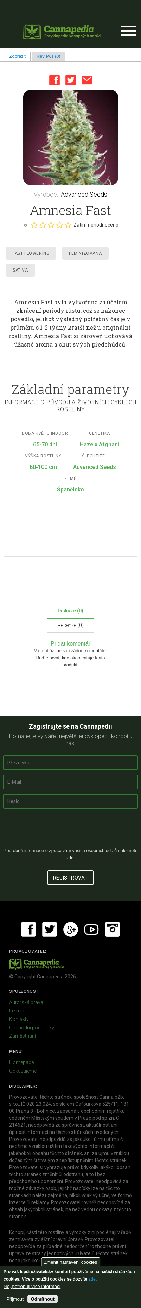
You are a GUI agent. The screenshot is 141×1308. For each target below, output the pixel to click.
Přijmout (15, 1299)
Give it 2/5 (42, 224)
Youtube (91, 929)
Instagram (112, 929)
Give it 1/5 (34, 224)
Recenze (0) (71, 625)
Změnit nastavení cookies (70, 1262)
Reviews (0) (48, 56)
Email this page (87, 80)
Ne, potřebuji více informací (32, 1286)
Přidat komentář (70, 644)
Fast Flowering (31, 253)
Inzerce (17, 1011)
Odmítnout (42, 1299)
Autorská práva (26, 1002)
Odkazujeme (23, 1071)
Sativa (20, 270)
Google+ (70, 929)
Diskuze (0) (70, 611)
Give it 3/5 (51, 224)
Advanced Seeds (84, 194)
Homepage (21, 1062)
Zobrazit (20, 56)
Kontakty (19, 1019)
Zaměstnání (22, 1036)
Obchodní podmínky (31, 1027)
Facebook (54, 80)
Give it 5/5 (67, 224)
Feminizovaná (85, 253)
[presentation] (70, 831)
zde (92, 1279)
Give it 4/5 (59, 224)
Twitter (70, 80)
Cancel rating (25, 225)
